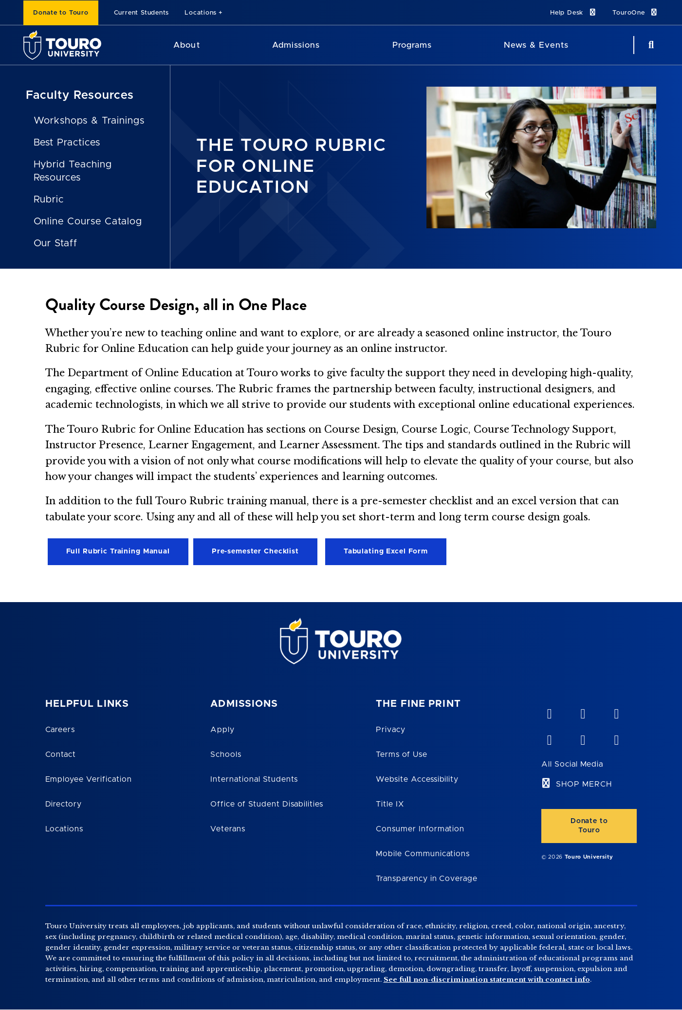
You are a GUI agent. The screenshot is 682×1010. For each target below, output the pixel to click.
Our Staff (56, 243)
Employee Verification (88, 779)
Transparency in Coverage (427, 878)
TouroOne (635, 12)
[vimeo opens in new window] (549, 711)
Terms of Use (401, 754)
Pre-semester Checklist (255, 551)
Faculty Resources (80, 95)
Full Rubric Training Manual (118, 551)
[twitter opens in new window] (582, 738)
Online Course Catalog (88, 221)
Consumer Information (420, 829)
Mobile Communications (423, 854)
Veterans (227, 829)
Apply (222, 730)
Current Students (141, 13)
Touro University (589, 857)
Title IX (390, 804)
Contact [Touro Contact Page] (60, 754)
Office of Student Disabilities (266, 804)
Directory (63, 804)
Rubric (49, 199)
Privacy (391, 730)
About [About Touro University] (186, 45)
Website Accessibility (417, 779)
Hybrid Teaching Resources (73, 171)
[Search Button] (650, 45)
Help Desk (573, 12)
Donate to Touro (61, 13)
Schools (225, 754)
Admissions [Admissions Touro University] (296, 45)
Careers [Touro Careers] (60, 730)
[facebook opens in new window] (549, 738)
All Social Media (572, 764)
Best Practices (67, 142)
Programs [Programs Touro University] (412, 45)
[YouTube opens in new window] (582, 711)
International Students (254, 779)
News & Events (536, 45)
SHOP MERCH (584, 784)
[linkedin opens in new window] (616, 711)
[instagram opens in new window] (616, 738)
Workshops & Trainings (89, 121)
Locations (200, 13)
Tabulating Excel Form (386, 551)
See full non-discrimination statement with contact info (487, 979)
